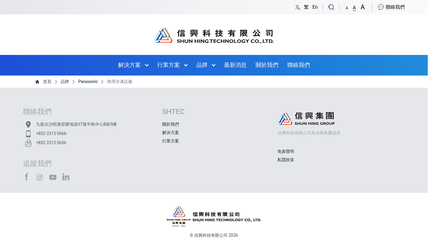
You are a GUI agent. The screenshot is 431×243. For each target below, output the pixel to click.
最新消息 (235, 64)
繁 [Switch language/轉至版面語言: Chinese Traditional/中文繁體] (307, 7)
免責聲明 (285, 151)
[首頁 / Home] (213, 32)
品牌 (202, 64)
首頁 (43, 81)
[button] (347, 7)
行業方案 (168, 64)
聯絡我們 (391, 7)
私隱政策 (285, 159)
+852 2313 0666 (51, 133)
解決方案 (129, 64)
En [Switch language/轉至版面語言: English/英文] (315, 7)
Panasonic (84, 81)
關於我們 (267, 64)
